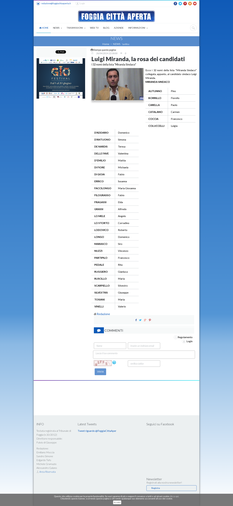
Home (105, 43)
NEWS (57, 28)
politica (126, 44)
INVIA (100, 371)
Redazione (104, 314)
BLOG (106, 27)
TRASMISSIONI (76, 28)
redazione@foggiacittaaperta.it (53, 3)
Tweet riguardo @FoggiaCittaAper (97, 430)
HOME (44, 27)
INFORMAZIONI (138, 28)
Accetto (117, 502)
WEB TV (94, 27)
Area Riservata (46, 471)
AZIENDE (119, 27)
